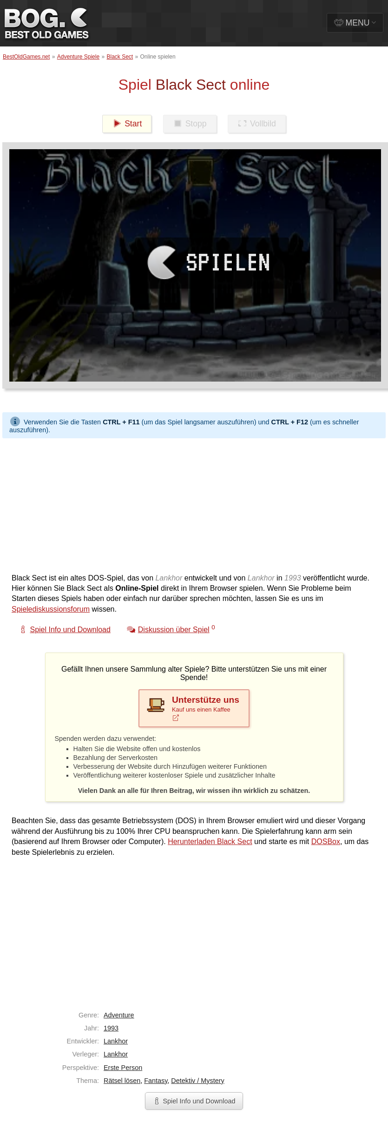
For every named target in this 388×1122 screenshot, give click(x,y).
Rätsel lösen (122, 1080)
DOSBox (325, 841)
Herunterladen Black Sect (210, 841)
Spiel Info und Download (193, 1101)
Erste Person (123, 1067)
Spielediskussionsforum (51, 609)
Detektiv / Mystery (197, 1080)
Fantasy (155, 1080)
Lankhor (116, 1041)
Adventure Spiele (78, 56)
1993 (111, 1028)
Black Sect (119, 56)
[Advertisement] (172, 503)
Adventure (119, 1015)
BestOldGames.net (26, 56)
